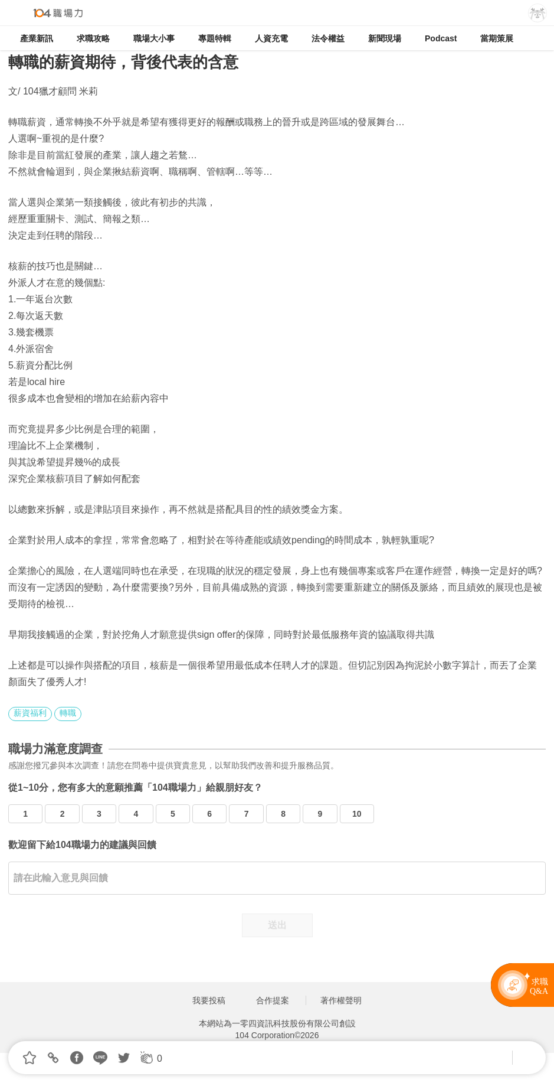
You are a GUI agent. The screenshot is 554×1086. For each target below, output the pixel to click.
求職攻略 (93, 38)
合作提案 (272, 1000)
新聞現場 (384, 38)
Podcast (441, 38)
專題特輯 (214, 38)
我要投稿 (208, 1000)
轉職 (68, 713)
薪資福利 (30, 713)
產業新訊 (36, 38)
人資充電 (271, 38)
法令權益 (328, 38)
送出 (277, 925)
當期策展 (496, 38)
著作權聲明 (341, 1000)
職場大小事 (154, 38)
